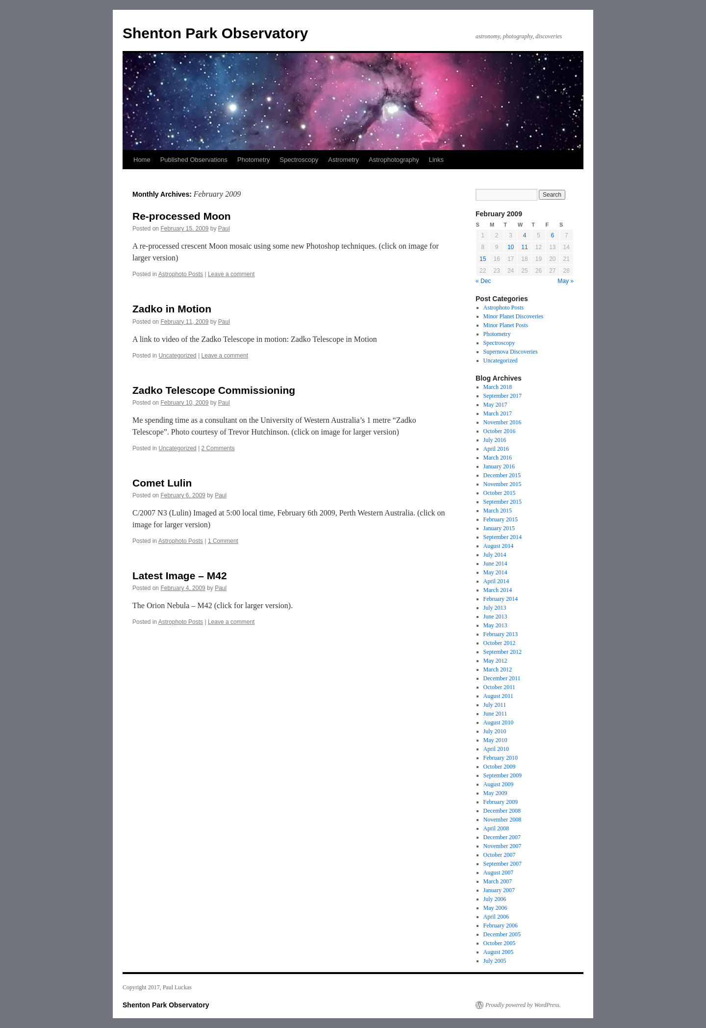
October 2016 (499, 431)
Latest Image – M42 (179, 575)
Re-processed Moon (181, 216)
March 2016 (497, 457)
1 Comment (223, 541)
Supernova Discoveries (510, 351)
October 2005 (499, 943)
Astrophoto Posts (180, 274)
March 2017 (497, 413)
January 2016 (499, 466)
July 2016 (494, 440)
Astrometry (343, 159)
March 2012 (497, 669)
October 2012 (499, 643)
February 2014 (500, 598)
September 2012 (502, 651)
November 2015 (502, 484)
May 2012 (495, 660)
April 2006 (496, 916)
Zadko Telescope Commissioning (213, 390)
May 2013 (495, 625)
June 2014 (495, 563)
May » (565, 281)
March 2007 (497, 881)
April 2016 (496, 448)
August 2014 (498, 545)
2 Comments (218, 448)
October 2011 (499, 687)
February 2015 (500, 519)
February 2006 (500, 925)
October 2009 (499, 766)
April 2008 (496, 828)
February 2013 (500, 634)
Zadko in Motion (171, 308)
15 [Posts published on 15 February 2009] (482, 259)
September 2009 (502, 775)
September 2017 (502, 395)
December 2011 (502, 678)
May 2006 (495, 907)
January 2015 (499, 528)
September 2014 (502, 537)
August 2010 (498, 722)
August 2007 (498, 872)
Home (142, 159)
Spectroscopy (298, 159)
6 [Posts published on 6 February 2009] (552, 235)
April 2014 (496, 581)
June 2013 (495, 616)
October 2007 (499, 854)
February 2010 (500, 757)
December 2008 (502, 810)
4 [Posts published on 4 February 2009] (525, 235)
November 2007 (502, 846)
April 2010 (496, 748)
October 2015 (499, 492)
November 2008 (502, 819)
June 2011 (495, 713)
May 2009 (495, 793)
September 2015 (502, 501)
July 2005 (494, 960)
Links (436, 159)
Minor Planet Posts (505, 325)
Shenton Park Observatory (215, 33)
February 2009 (500, 801)
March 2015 (497, 510)
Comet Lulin (162, 482)
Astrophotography (394, 159)
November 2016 (502, 422)
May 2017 (495, 404)
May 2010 (495, 740)
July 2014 (494, 554)
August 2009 (498, 784)
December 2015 (502, 475)
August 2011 (498, 696)
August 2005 (498, 952)
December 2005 (502, 934)
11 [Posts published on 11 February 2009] (524, 247)
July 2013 (494, 607)
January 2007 (499, 890)
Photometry (253, 159)
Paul (224, 228)
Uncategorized (177, 355)
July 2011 (494, 704)
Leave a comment (231, 274)
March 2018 (497, 387)
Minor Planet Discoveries (513, 316)
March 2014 (497, 590)
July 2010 (494, 731)
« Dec (483, 281)
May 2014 (495, 572)
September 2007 (502, 863)
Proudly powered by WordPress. (523, 1005)
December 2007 (502, 837)
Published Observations (193, 159)
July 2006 (494, 899)
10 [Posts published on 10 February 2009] (510, 247)
